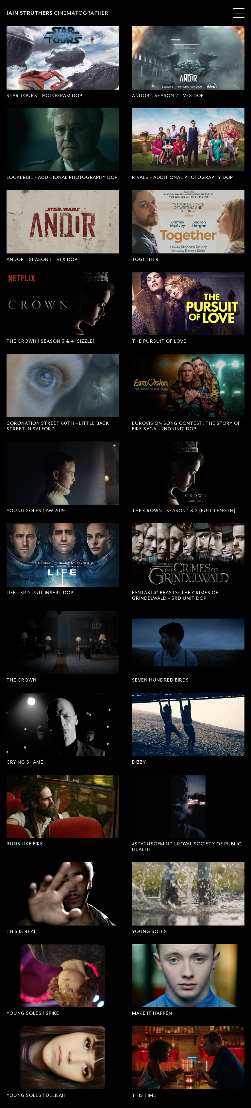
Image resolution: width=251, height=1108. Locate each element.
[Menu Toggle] (238, 13)
